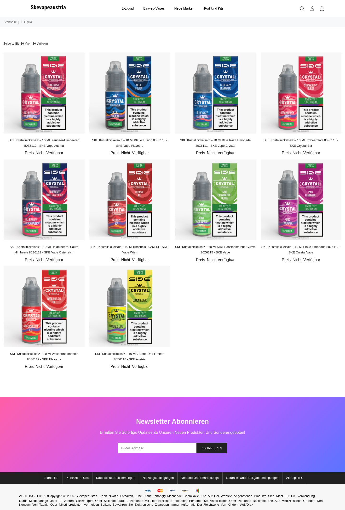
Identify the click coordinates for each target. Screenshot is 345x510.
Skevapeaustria (86, 496)
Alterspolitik (294, 478)
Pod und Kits (214, 8)
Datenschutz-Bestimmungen (115, 478)
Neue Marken (184, 8)
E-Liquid (127, 8)
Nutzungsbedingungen (158, 478)
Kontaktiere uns (77, 478)
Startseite (10, 22)
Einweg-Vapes (154, 8)
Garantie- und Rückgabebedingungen (252, 478)
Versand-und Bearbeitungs (199, 478)
